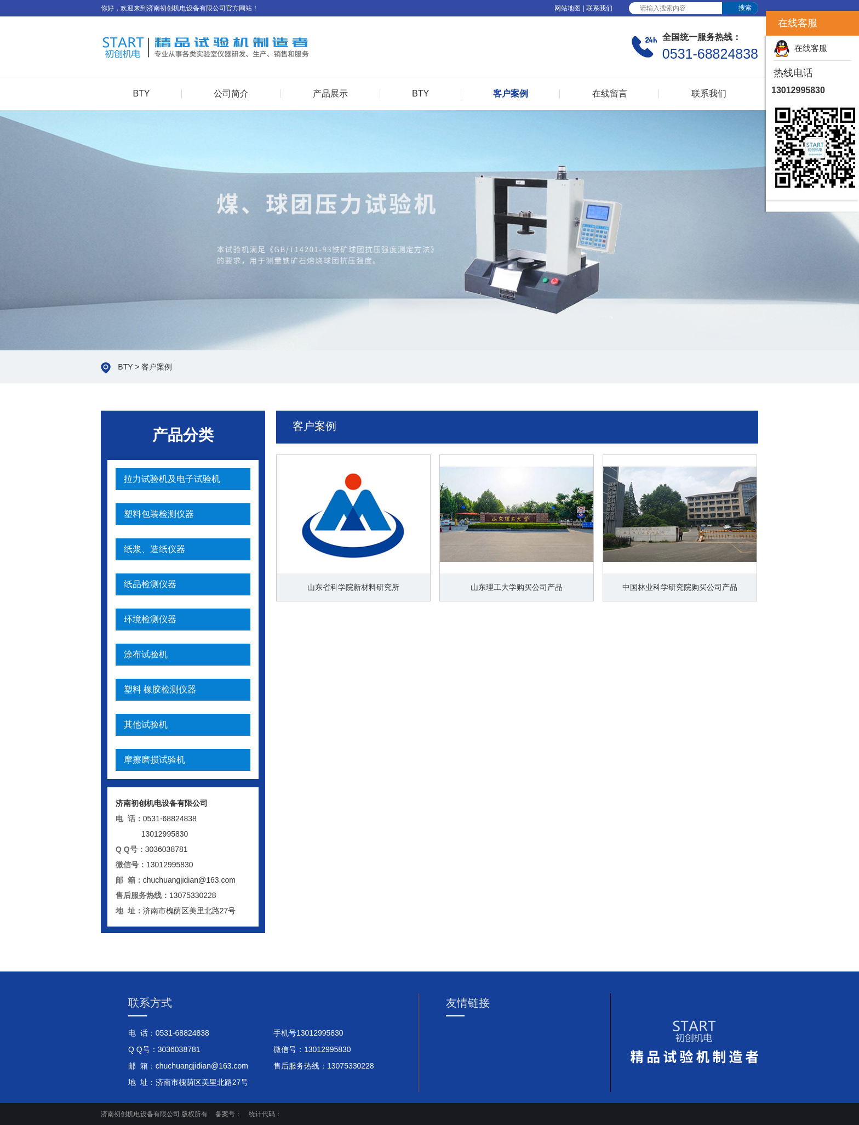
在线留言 (609, 93)
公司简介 (231, 93)
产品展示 (330, 93)
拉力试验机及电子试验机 (172, 479)
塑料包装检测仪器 (159, 514)
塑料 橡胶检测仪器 (160, 689)
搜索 (745, 8)
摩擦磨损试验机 (154, 759)
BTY (141, 93)
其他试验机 (146, 724)
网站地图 (567, 8)
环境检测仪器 (150, 619)
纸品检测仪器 (150, 584)
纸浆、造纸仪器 (154, 549)
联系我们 (599, 8)
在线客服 (800, 48)
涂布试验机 (146, 654)
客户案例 (510, 93)
